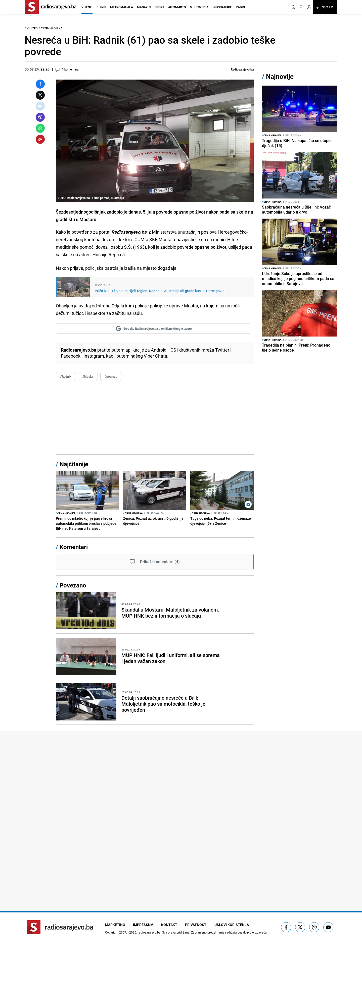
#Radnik (65, 376)
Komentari (74, 547)
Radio (240, 7)
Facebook (70, 356)
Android (158, 350)
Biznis (101, 7)
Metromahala (121, 7)
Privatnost (196, 924)
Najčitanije (74, 464)
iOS (172, 350)
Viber (149, 356)
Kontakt (170, 924)
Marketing (115, 924)
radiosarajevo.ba (149, 932)
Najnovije (280, 76)
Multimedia (199, 7)
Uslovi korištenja (232, 924)
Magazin (144, 7)
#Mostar (88, 376)
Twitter (222, 350)
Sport (159, 7)
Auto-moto (177, 7)
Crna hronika (52, 28)
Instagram (93, 356)
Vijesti (87, 7)
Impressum (143, 924)
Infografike (222, 7)
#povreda (111, 376)
